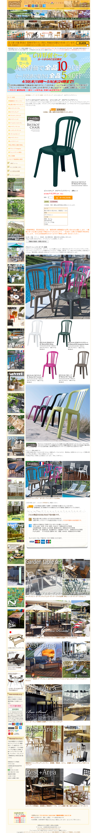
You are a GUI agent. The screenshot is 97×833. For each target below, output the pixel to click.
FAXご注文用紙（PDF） (14, 167)
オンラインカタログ (13, 175)
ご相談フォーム (12, 163)
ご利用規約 (37, 8)
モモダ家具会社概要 (13, 171)
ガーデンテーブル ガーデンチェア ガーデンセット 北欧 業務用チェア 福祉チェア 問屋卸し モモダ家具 (52, 832)
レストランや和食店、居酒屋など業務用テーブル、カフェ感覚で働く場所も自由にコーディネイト (57, 806)
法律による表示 (60, 8)
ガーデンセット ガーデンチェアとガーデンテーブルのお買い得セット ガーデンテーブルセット (56, 596)
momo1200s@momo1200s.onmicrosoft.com (48, 828)
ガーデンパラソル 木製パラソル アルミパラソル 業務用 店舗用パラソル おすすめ (51, 637)
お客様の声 (25, 8)
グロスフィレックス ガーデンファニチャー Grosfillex (43, 498)
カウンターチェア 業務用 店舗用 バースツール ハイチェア (44, 721)
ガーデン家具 (39, 95)
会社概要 (72, 8)
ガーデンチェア (48, 95)
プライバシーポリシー (48, 8)
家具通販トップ (30, 95)
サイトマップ (13, 8)
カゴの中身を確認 (84, 8)
